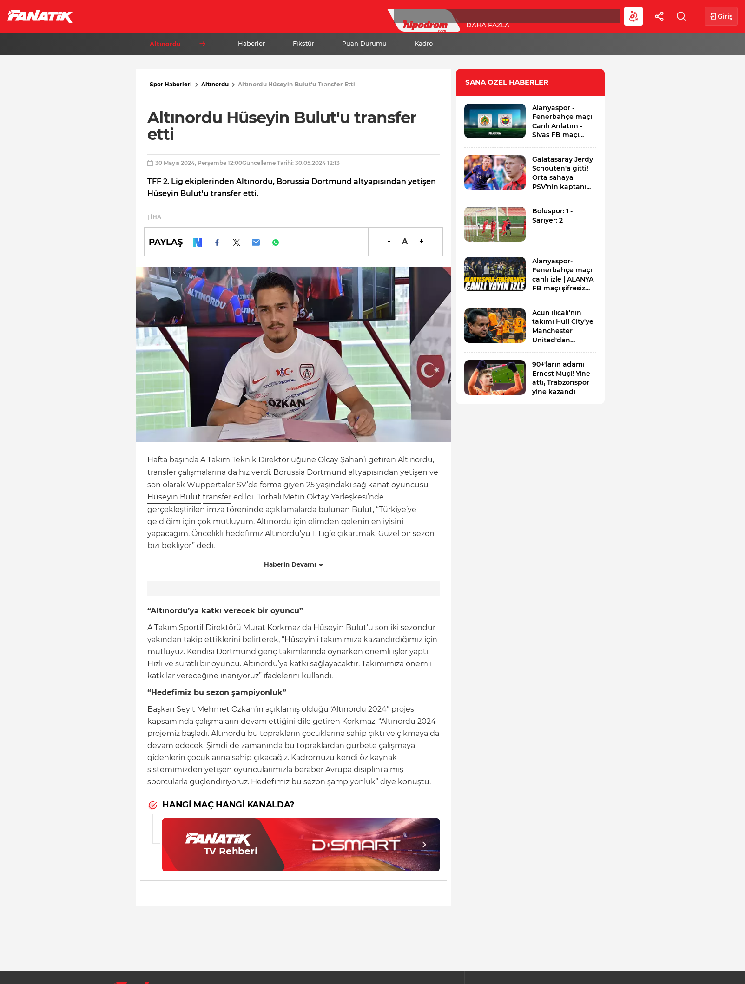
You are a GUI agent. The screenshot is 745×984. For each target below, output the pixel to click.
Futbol (106, 16)
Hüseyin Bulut (174, 496)
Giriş (721, 16)
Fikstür (303, 43)
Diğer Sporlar (511, 16)
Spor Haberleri (171, 84)
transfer (161, 472)
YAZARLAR (324, 16)
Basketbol (212, 16)
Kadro (424, 43)
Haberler (251, 43)
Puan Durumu (364, 43)
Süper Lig (156, 16)
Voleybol (270, 16)
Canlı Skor (381, 16)
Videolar (574, 16)
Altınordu (215, 84)
